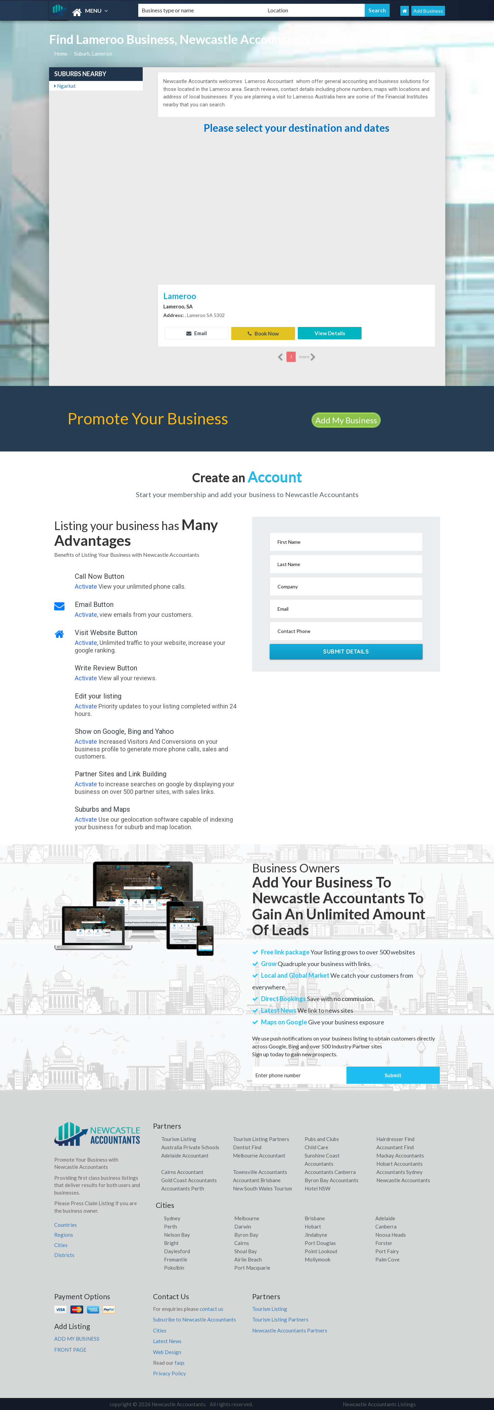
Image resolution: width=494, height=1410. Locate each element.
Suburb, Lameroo (93, 53)
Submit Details (346, 650)
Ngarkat (65, 86)
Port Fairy (387, 1250)
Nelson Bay (177, 1234)
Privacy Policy (169, 1373)
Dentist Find (247, 1146)
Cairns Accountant (182, 1171)
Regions (63, 1234)
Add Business (428, 11)
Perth (170, 1226)
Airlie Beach (248, 1259)
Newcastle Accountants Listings (379, 1403)
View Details (330, 333)
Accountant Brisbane (257, 1179)
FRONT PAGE (70, 1349)
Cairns (241, 1242)
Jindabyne (316, 1234)
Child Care (316, 1146)
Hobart (313, 1226)
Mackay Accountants (400, 1154)
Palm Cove (387, 1259)
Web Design (167, 1351)
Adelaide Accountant (185, 1154)
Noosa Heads (390, 1234)
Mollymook (317, 1259)
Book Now (263, 333)
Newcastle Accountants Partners (289, 1330)
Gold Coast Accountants (189, 1179)
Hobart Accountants (399, 1163)
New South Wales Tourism (262, 1187)
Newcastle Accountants (403, 1179)
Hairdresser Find (395, 1138)
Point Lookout (321, 1250)
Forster (383, 1242)
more (307, 356)
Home (61, 53)
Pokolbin (174, 1267)
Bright (171, 1242)
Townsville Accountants (260, 1171)
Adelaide (385, 1217)
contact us (211, 1308)
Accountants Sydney (399, 1171)
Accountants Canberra (330, 1171)
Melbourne (246, 1217)
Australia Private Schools (190, 1146)
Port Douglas (320, 1242)
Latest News (167, 1340)
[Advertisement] (296, 232)
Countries (65, 1224)
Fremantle (175, 1259)
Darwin (242, 1226)
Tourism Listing (178, 1138)
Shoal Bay (245, 1250)
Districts (64, 1254)
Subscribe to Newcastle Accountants (194, 1319)
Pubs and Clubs (322, 1138)
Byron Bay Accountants (331, 1179)
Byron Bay (246, 1234)
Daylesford (177, 1250)
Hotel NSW (317, 1187)
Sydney (172, 1217)
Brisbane (315, 1217)
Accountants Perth (182, 1187)
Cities (61, 1244)
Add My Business (346, 419)
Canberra (386, 1226)
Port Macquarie (252, 1267)
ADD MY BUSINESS (76, 1338)
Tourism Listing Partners (261, 1138)
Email (196, 333)
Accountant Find (395, 1146)
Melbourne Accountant (259, 1154)
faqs (180, 1362)
